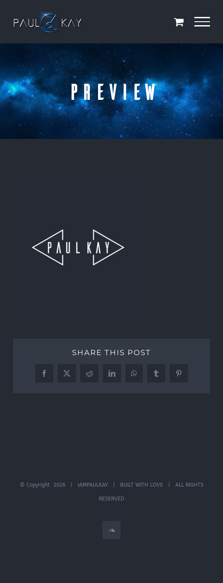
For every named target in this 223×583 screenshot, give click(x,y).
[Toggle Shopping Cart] (179, 21)
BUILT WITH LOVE (141, 485)
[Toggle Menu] (202, 21)
